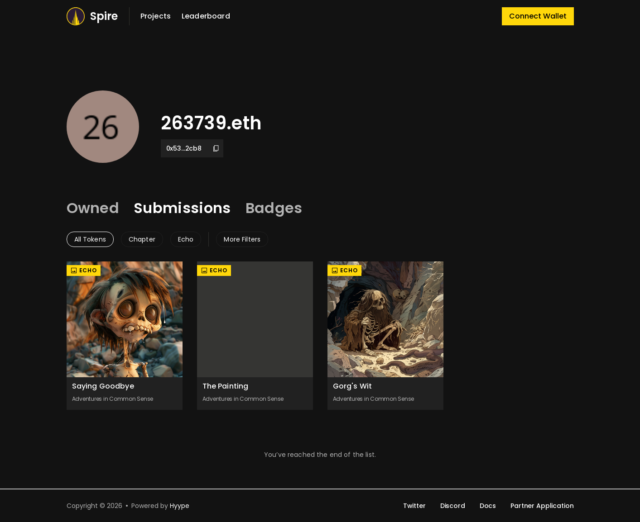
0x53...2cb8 (193, 148)
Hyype (179, 505)
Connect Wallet (538, 16)
